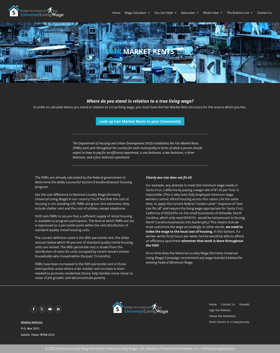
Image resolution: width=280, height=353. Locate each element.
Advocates (188, 13)
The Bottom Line (238, 13)
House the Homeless (222, 315)
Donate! (244, 304)
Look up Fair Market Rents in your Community (140, 121)
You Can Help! (163, 13)
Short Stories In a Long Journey (229, 321)
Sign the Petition (220, 310)
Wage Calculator (135, 13)
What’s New (211, 13)
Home (116, 13)
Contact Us (264, 13)
